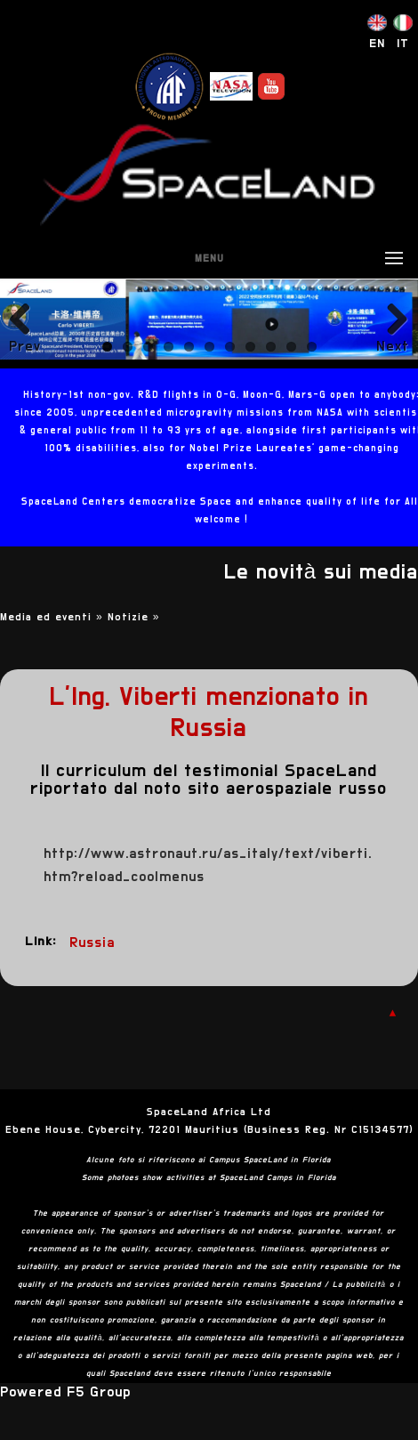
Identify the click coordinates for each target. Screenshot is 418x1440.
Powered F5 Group (65, 1392)
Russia (92, 942)
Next (392, 346)
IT (403, 43)
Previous (25, 346)
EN (377, 43)
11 (312, 347)
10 (291, 347)
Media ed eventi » (54, 616)
